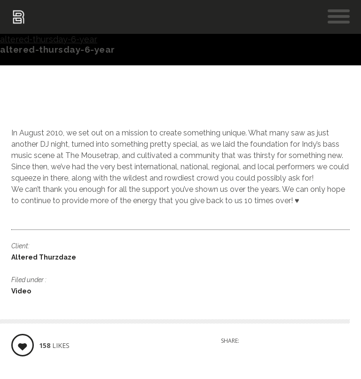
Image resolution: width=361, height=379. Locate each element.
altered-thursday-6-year (48, 39)
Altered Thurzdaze (43, 257)
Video (21, 291)
